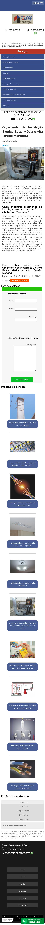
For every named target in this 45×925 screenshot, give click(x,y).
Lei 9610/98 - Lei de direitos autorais (12, 838)
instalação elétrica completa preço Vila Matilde (22, 787)
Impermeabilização (9, 78)
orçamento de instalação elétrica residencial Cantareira (22, 707)
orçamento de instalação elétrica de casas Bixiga (22, 424)
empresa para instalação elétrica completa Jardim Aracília (22, 667)
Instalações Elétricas (9, 89)
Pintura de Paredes (9, 100)
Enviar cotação (22, 380)
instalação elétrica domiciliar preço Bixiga (22, 747)
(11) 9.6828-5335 (35, 30)
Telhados (6, 105)
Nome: (23, 300)
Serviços (23, 51)
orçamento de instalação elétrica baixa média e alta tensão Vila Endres (22, 625)
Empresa (22, 877)
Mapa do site (23, 905)
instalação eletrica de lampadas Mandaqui (22, 584)
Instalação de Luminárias (11, 84)
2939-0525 (14, 30)
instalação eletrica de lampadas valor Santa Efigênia (22, 544)
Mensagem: (25, 357)
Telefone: (26, 318)
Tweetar (5, 145)
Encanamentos (8, 67)
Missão (22, 884)
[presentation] (22, 329)
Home (22, 870)
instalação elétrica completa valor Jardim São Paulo (22, 504)
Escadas (5, 73)
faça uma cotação (19, 280)
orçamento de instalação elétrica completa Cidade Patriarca (22, 464)
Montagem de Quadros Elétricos (14, 95)
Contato (22, 898)
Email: (23, 309)
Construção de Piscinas (11, 62)
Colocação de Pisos (9, 57)
